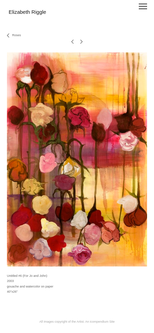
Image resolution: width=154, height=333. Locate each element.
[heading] (27, 12)
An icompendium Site (100, 321)
